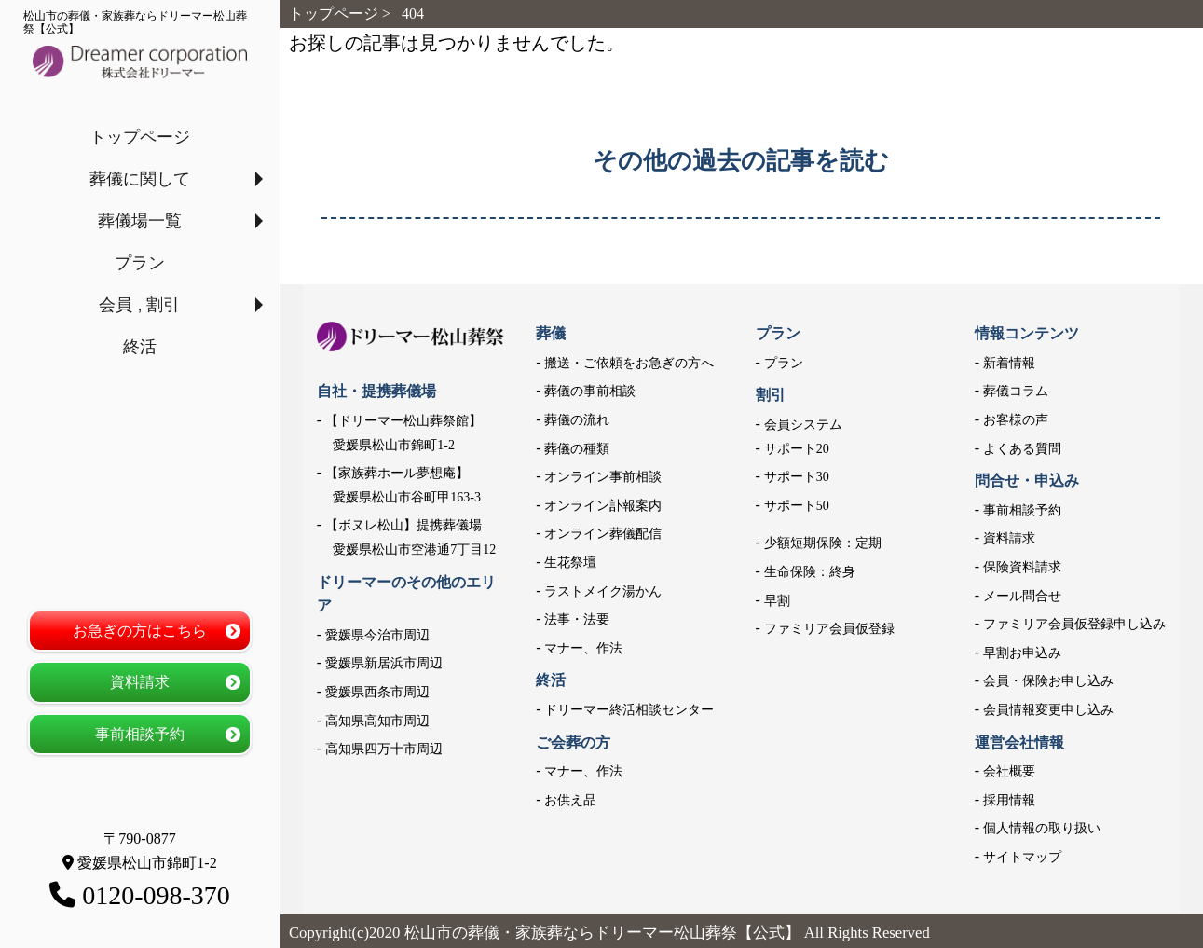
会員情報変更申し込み (1048, 710)
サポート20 (796, 449)
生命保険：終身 (809, 572)
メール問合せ (1022, 596)
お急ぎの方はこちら (140, 631)
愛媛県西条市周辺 (377, 692)
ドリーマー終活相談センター (629, 710)
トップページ (139, 137)
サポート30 (796, 477)
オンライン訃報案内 (603, 506)
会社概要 (1009, 771)
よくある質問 (1022, 449)
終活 (140, 346)
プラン (140, 263)
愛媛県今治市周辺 (377, 635)
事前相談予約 (140, 734)
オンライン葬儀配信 (603, 534)
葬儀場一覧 (140, 221)
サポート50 (796, 506)
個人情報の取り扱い (1041, 828)
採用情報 (1009, 800)
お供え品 (570, 800)
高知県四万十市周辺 (384, 749)
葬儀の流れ (576, 420)
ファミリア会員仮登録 (829, 629)
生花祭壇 (570, 563)
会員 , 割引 (139, 304)
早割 (777, 601)
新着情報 (1009, 363)
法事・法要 (576, 619)
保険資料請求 (1022, 567)
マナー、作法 (583, 648)
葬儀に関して (139, 179)
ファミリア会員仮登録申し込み (1074, 624)
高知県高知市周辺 (377, 721)
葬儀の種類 (576, 449)
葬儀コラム (1015, 391)
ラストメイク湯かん (603, 591)
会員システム (803, 425)
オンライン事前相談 (603, 477)
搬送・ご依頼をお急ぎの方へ (629, 363)
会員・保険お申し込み (1048, 681)
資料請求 (140, 682)
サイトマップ (1022, 857)
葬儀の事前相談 (590, 391)
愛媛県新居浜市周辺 (384, 663)
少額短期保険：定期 (823, 543)
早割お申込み (1022, 653)
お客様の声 (1015, 420)
